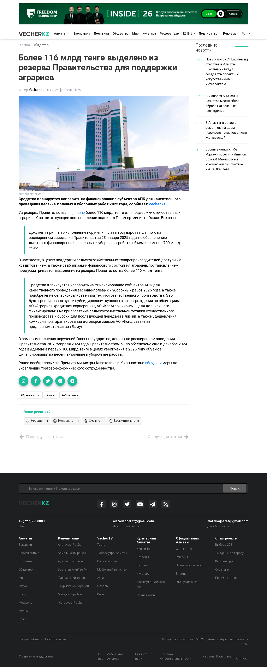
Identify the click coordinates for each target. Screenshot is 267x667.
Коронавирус (224, 561)
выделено (76, 212)
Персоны (143, 557)
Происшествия (29, 553)
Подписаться (209, 33)
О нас (22, 526)
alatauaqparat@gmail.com (133, 521)
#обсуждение (70, 395)
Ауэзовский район (70, 561)
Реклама (230, 33)
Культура (149, 33)
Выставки (143, 565)
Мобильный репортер (112, 570)
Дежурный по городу (229, 553)
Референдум (169, 33)
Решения (182, 557)
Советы (24, 619)
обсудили (153, 362)
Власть (181, 573)
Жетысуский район (71, 603)
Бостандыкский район (73, 570)
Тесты (101, 545)
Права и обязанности (191, 565)
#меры (51, 395)
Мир (135, 33)
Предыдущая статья (41, 437)
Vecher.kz (35, 90)
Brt (188, 33)
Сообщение (184, 549)
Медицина (25, 603)
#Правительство (30, 395)
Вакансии (25, 545)
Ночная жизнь (146, 595)
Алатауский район (70, 545)
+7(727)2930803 (32, 521)
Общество (121, 33)
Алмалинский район (72, 553)
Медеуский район (70, 594)
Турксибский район (71, 578)
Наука (23, 586)
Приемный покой (226, 578)
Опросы (102, 586)
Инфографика (107, 561)
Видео (101, 594)
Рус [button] (245, 33)
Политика (101, 33)
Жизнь (23, 611)
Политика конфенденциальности (175, 657)
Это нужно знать (187, 582)
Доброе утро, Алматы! (112, 553)
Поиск (234, 488)
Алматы (60, 33)
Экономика (81, 33)
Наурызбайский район (73, 586)
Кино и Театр (145, 549)
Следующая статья (168, 437)
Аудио (101, 578)
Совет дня (222, 570)
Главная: (25, 45)
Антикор (242, 659)
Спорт (23, 594)
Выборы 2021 (224, 545)
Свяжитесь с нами (144, 657)
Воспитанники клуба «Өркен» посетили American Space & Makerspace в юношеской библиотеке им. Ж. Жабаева (227, 159)
